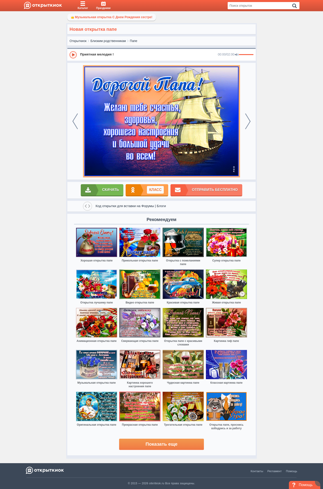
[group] (161, 55)
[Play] (73, 54)
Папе (133, 41)
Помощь (291, 471)
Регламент (274, 471)
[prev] (75, 121)
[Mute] (236, 55)
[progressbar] (246, 54)
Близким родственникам (108, 41)
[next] (248, 121)
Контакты (257, 471)
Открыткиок (78, 41)
